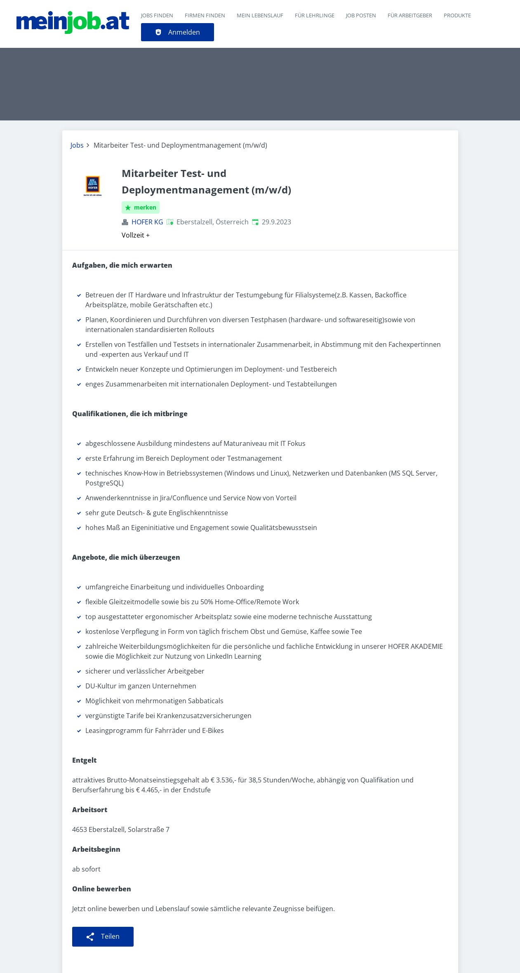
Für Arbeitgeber (410, 15)
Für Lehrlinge (314, 15)
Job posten (361, 15)
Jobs (77, 145)
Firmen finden (205, 15)
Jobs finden (157, 15)
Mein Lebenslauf (260, 15)
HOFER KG (147, 221)
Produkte (457, 15)
